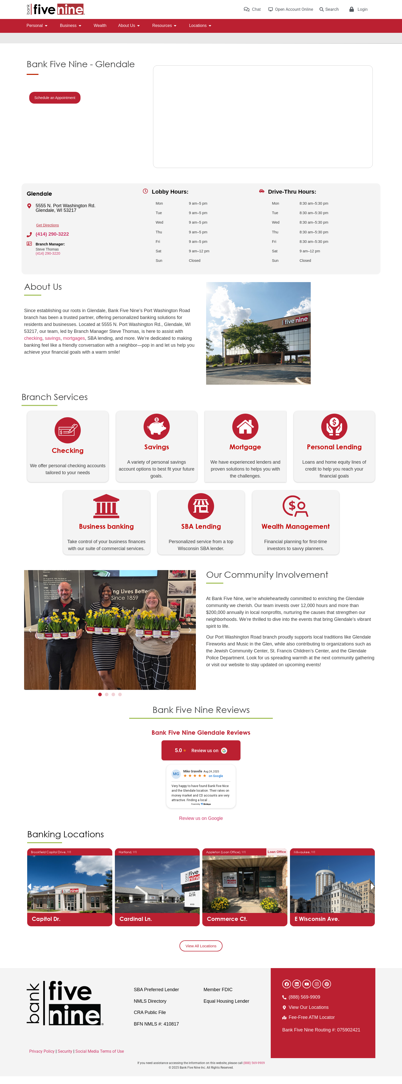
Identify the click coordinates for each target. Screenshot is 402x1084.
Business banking (106, 534)
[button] (30, 637)
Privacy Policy (42, 1059)
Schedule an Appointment (54, 105)
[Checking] (68, 438)
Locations (46, 47)
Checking (68, 458)
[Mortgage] (245, 434)
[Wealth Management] (296, 514)
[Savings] (157, 434)
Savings (156, 454)
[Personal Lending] (334, 434)
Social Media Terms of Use (99, 1059)
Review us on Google (201, 826)
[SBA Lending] (201, 514)
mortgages (74, 346)
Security (65, 1059)
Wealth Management (296, 534)
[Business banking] (106, 514)
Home (31, 47)
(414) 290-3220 (48, 261)
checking (33, 346)
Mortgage (245, 454)
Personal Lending (334, 454)
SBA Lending (201, 534)
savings (53, 346)
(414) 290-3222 (52, 241)
